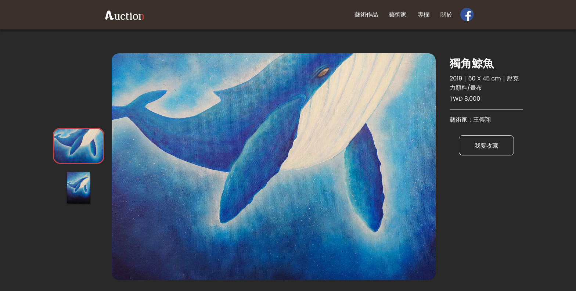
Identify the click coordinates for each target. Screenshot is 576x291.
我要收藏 (486, 145)
